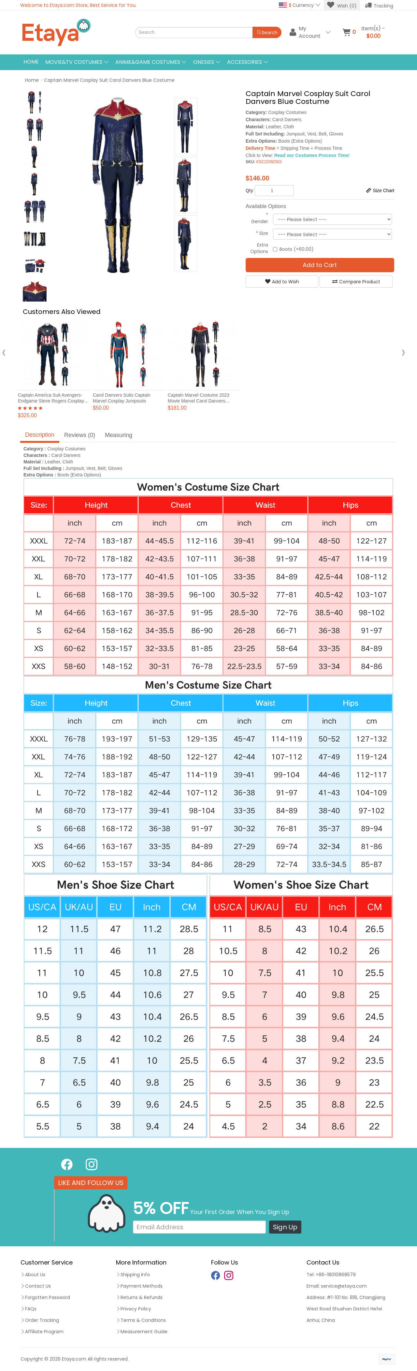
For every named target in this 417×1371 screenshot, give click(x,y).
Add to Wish (282, 281)
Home (31, 61)
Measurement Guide (141, 1331)
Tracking (379, 5)
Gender (259, 218)
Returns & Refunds (139, 1297)
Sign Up (285, 1227)
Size (262, 233)
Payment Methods (139, 1286)
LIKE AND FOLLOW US (90, 1182)
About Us (33, 1274)
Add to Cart (320, 265)
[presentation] (4, 352)
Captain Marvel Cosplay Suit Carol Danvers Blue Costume (109, 80)
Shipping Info (133, 1274)
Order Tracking (40, 1320)
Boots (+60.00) (293, 249)
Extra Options (259, 248)
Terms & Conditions (141, 1320)
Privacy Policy (133, 1309)
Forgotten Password (45, 1297)
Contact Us (36, 1286)
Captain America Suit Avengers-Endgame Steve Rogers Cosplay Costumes (51, 400)
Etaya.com (74, 1359)
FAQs (28, 1309)
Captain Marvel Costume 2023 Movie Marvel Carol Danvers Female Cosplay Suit (198, 400)
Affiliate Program (42, 1331)
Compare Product (356, 281)
